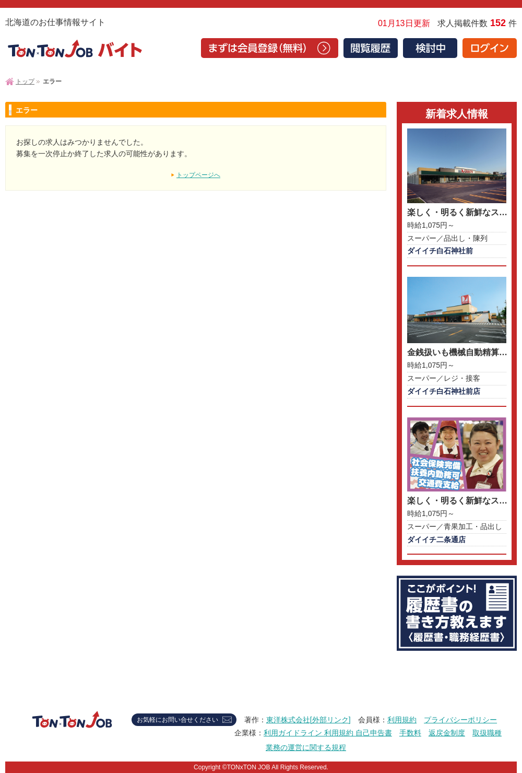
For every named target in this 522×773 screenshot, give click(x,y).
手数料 (410, 733)
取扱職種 (487, 733)
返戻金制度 (447, 733)
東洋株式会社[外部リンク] (308, 720)
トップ (25, 81)
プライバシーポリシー (460, 720)
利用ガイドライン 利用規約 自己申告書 (328, 733)
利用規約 (402, 720)
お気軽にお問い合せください (177, 719)
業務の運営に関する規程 (306, 747)
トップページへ (198, 175)
